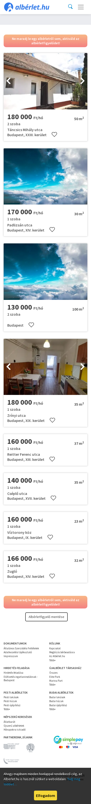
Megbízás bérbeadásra (62, 652)
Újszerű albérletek (14, 725)
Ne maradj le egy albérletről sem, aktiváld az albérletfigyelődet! (45, 40)
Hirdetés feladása (13, 672)
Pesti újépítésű (12, 705)
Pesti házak (10, 701)
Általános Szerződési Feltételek (21, 648)
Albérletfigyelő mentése (46, 617)
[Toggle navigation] (80, 7)
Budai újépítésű (58, 705)
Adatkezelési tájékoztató (18, 652)
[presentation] (8, 81)
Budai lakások (57, 697)
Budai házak (56, 701)
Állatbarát (9, 722)
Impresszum (11, 656)
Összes (53, 672)
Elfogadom (45, 795)
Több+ (52, 660)
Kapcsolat (55, 648)
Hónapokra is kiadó (14, 729)
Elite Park (54, 677)
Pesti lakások (11, 697)
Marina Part (56, 680)
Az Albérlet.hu (57, 656)
